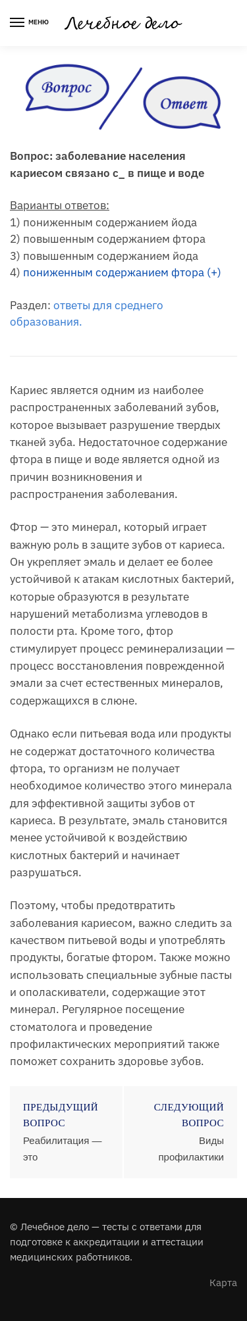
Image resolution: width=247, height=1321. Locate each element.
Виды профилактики (191, 1148)
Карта (223, 1282)
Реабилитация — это (62, 1148)
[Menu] (29, 23)
